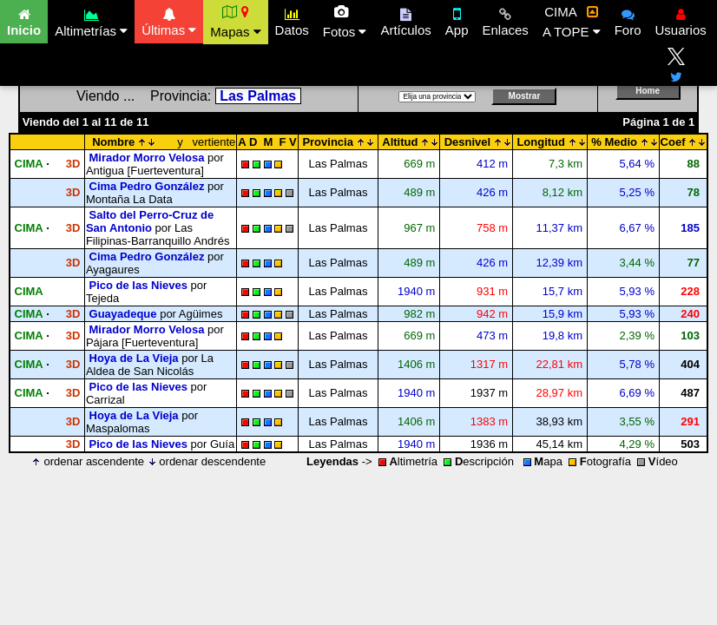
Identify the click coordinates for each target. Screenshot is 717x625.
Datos (292, 20)
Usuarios (681, 20)
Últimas (168, 20)
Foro (628, 20)
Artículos (405, 20)
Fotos (345, 21)
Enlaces (506, 20)
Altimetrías (91, 20)
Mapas (235, 21)
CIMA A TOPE (572, 21)
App (457, 20)
